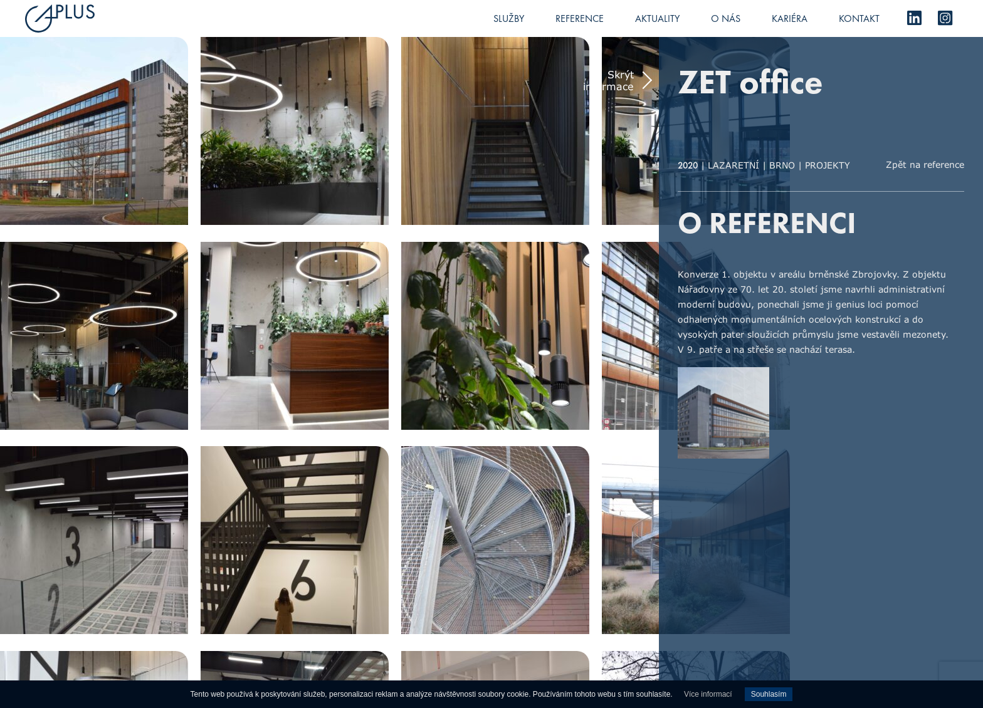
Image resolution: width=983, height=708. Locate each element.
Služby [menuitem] (508, 18)
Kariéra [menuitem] (789, 18)
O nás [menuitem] (725, 18)
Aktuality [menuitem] (657, 18)
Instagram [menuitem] (945, 18)
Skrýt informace (608, 80)
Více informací (708, 694)
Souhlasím (769, 694)
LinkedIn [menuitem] (914, 18)
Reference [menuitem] (579, 18)
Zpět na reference (925, 164)
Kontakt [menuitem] (859, 18)
